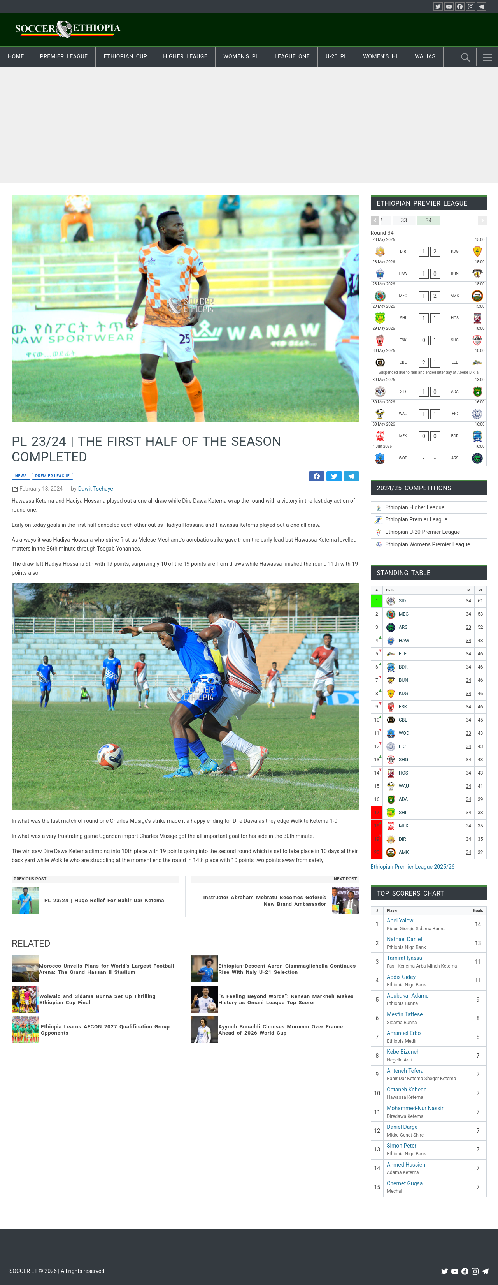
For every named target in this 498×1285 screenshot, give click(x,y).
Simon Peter (401, 1145)
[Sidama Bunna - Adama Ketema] (428, 388)
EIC (402, 746)
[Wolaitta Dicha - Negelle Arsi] (428, 455)
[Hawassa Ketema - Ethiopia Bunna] (428, 270)
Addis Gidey (401, 977)
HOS (403, 773)
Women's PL (241, 56)
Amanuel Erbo (404, 1033)
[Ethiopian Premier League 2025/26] (429, 520)
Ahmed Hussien (406, 1165)
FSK (403, 706)
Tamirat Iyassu (404, 958)
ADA (403, 799)
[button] (487, 57)
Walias (425, 56)
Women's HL (381, 56)
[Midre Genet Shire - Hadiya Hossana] (428, 315)
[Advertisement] (249, 125)
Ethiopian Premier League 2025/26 (413, 867)
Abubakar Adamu (408, 996)
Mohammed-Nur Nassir (415, 1108)
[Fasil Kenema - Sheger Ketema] (428, 337)
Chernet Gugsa (405, 1183)
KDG (403, 693)
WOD (404, 733)
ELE (403, 654)
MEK (404, 826)
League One (292, 56)
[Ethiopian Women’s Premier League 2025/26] (429, 545)
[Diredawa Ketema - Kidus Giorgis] (428, 248)
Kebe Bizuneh (403, 1052)
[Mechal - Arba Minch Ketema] (428, 292)
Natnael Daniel (404, 939)
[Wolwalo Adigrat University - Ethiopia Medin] (428, 410)
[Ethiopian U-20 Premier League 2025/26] (429, 532)
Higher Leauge (185, 56)
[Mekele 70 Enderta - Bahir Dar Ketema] (428, 433)
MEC (404, 614)
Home (16, 56)
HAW (404, 640)
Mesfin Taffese (405, 1014)
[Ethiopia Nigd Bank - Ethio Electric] (428, 362)
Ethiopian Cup (125, 56)
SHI (402, 812)
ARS (403, 627)
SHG (403, 759)
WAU (404, 786)
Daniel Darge (402, 1127)
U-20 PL (336, 56)
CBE (403, 720)
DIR (402, 839)
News (21, 476)
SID (402, 601)
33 (469, 627)
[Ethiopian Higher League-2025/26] (429, 508)
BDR (403, 667)
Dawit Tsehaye (95, 489)
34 (469, 601)
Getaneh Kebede (406, 1089)
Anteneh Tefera (405, 1071)
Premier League (64, 56)
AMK (404, 852)
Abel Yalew (400, 920)
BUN (403, 680)
